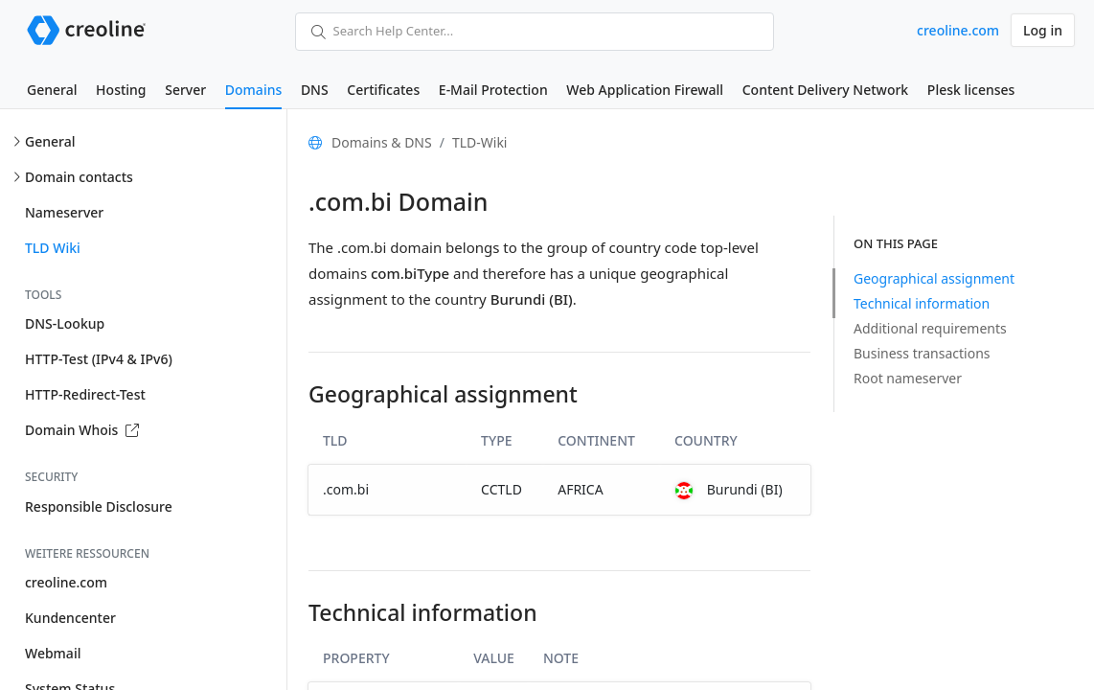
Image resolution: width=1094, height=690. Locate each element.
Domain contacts (79, 177)
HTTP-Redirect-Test (85, 394)
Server (185, 89)
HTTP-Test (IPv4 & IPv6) (98, 359)
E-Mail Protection (493, 89)
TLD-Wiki (480, 142)
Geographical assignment (934, 278)
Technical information (922, 303)
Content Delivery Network (825, 89)
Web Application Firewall (644, 89)
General (52, 89)
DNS (315, 89)
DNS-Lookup (64, 323)
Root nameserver (908, 378)
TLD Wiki (52, 248)
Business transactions (922, 353)
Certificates (383, 89)
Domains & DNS (381, 142)
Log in (1042, 30)
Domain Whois (82, 430)
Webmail (52, 653)
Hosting (121, 89)
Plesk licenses (971, 89)
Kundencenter (70, 618)
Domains (253, 89)
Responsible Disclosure (98, 506)
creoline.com (958, 30)
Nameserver (64, 212)
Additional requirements (930, 328)
